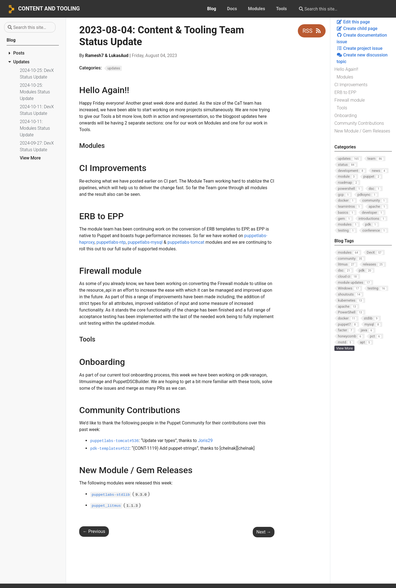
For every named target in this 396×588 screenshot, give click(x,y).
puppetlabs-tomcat (185, 242)
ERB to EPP (345, 92)
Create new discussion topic (362, 58)
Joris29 (205, 440)
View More (30, 158)
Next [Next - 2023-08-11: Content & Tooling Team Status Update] (263, 532)
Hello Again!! (346, 69)
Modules (345, 77)
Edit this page (353, 22)
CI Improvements (350, 84)
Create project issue (360, 48)
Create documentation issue (362, 38)
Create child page (357, 28)
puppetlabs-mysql (145, 242)
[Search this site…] (339, 9)
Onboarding (345, 115)
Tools (342, 107)
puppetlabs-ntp (111, 242)
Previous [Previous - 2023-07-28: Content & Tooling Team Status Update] (94, 531)
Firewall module (349, 100)
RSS (311, 31)
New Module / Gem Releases (362, 131)
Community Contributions (359, 123)
